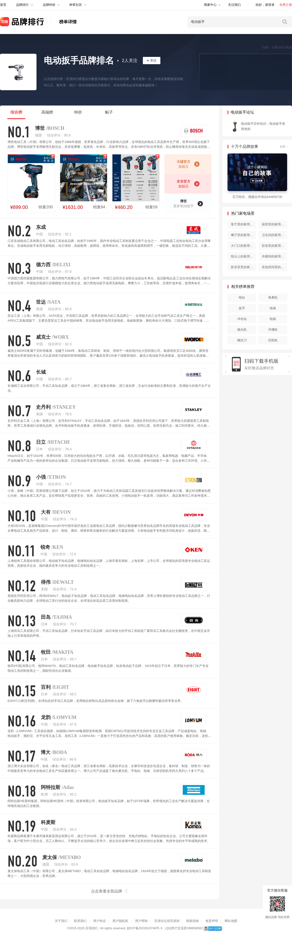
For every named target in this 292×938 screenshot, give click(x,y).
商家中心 (210, 5)
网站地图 (231, 921)
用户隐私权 (120, 921)
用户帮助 (141, 921)
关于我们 (61, 921)
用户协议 (99, 921)
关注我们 (234, 5)
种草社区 (75, 5)
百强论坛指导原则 (167, 921)
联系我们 (80, 921)
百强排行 (91, 928)
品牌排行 (22, 5)
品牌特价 (49, 5)
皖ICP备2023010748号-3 (144, 928)
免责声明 (211, 921)
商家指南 (192, 921)
